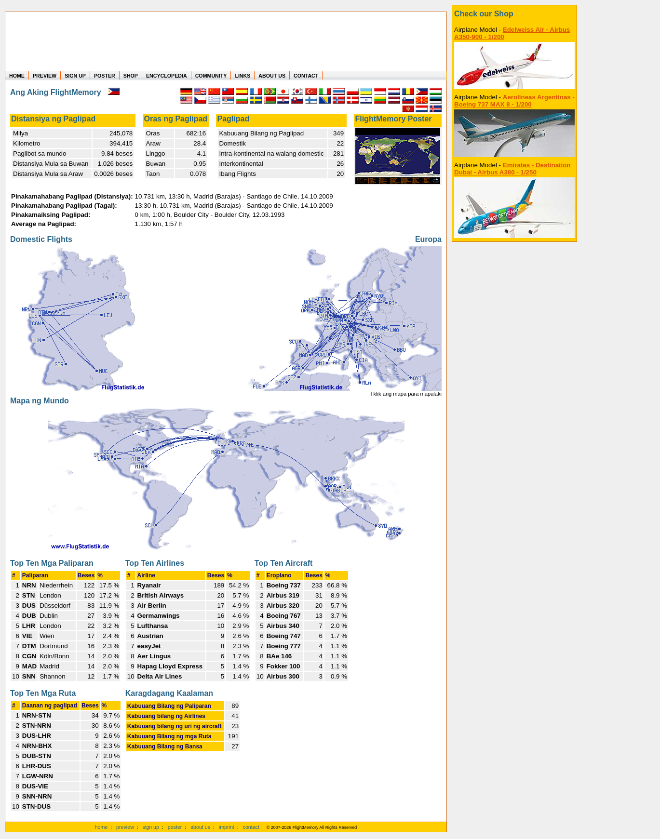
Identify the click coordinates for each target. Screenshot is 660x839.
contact (251, 827)
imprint (226, 827)
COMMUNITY (211, 76)
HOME (17, 76)
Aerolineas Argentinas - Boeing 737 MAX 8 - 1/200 (514, 100)
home (101, 827)
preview (125, 827)
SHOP (130, 76)
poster (175, 827)
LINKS (242, 76)
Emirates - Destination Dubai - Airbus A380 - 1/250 (512, 168)
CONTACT (306, 76)
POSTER (104, 76)
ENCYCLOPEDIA (166, 76)
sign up (151, 827)
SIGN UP (75, 76)
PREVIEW (44, 76)
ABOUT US (271, 76)
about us (200, 827)
